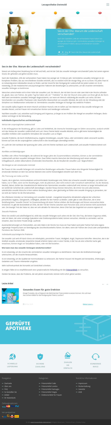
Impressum (81, 383)
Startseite (7, 383)
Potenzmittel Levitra (48, 386)
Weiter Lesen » (88, 304)
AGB (79, 392)
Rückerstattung (83, 386)
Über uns (6, 386)
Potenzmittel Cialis (47, 383)
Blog (66, 52)
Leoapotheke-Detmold (54, 4)
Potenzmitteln (71, 270)
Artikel (5, 395)
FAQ (5, 389)
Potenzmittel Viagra (48, 392)
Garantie (80, 389)
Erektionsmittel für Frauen (50, 395)
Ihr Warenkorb (9, 398)
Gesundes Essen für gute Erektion (41, 289)
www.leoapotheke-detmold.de (41, 422)
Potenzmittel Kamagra (49, 389)
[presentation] (103, 284)
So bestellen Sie (9, 392)
